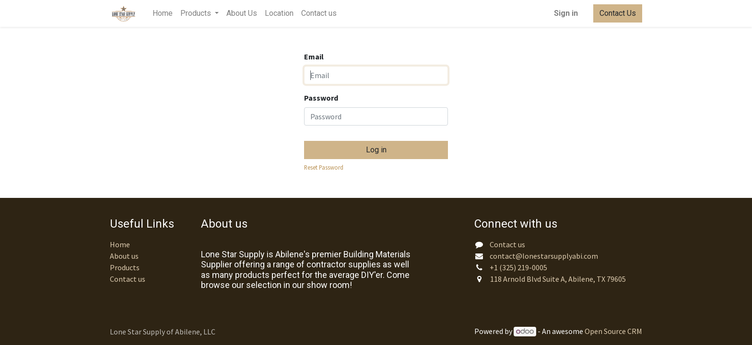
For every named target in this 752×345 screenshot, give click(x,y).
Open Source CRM (613, 331)
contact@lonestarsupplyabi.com (544, 256)
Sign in (566, 13)
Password (321, 98)
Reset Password (323, 167)
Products (125, 267)
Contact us (127, 279)
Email (314, 56)
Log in (376, 149)
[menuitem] (162, 13)
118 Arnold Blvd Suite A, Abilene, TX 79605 (558, 279)
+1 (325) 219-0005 (519, 267)
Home (120, 244)
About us (124, 256)
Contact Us (617, 13)
